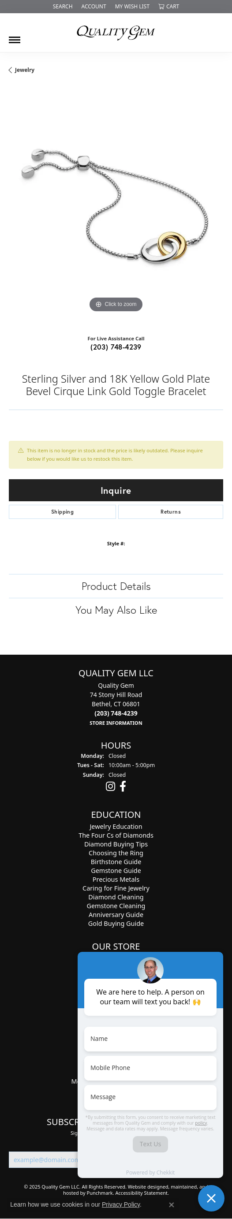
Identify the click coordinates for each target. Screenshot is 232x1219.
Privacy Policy (121, 1204)
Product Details (116, 586)
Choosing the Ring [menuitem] (116, 853)
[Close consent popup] (171, 1205)
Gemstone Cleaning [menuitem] (116, 906)
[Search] (63, 6)
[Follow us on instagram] (110, 787)
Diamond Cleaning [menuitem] (115, 897)
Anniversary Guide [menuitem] (116, 915)
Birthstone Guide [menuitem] (116, 862)
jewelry (24, 70)
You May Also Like (116, 610)
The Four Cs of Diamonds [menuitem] (116, 835)
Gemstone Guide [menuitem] (116, 871)
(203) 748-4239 (116, 346)
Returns (171, 511)
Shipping (62, 511)
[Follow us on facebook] (123, 787)
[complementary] (152, 1075)
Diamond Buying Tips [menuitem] (116, 844)
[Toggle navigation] (14, 36)
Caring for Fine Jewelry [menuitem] (116, 888)
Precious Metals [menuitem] (116, 880)
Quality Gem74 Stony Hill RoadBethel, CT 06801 (116, 704)
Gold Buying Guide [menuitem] (116, 924)
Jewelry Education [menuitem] (116, 827)
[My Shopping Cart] (168, 6)
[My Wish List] (132, 6)
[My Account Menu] (94, 6)
